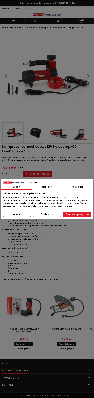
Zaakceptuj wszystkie (77, 214)
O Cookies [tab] (77, 186)
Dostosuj (47, 214)
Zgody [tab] (16, 186)
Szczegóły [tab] (47, 186)
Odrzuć (17, 214)
